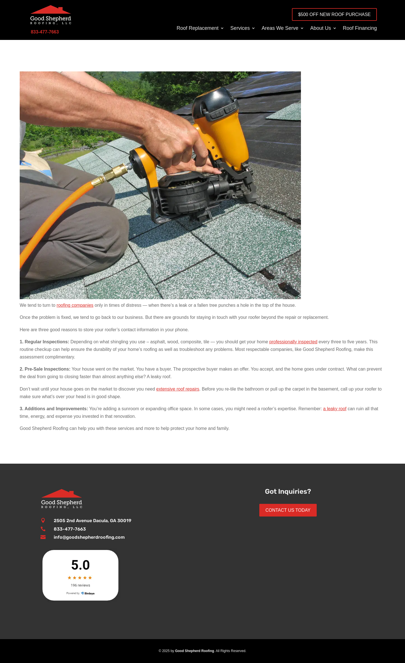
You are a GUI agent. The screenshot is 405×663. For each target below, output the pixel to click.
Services (240, 28)
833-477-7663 (70, 529)
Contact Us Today (288, 510)
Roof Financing (360, 28)
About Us (320, 28)
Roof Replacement (198, 28)
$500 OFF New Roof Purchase (334, 14)
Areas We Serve (280, 28)
